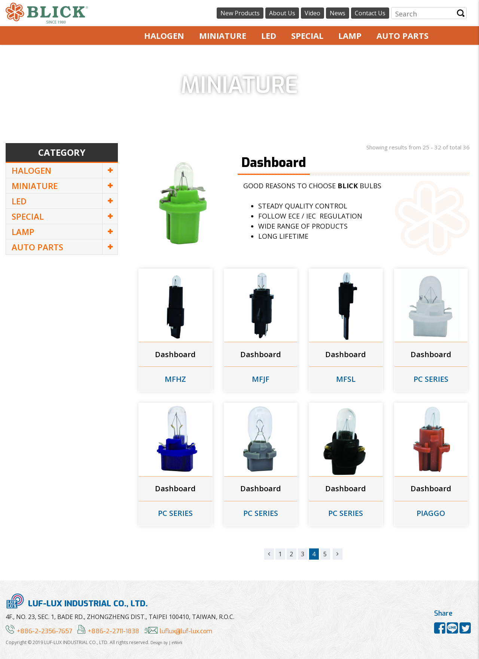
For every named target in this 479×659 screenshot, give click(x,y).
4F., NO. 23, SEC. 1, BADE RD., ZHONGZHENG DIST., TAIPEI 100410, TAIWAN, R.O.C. (120, 617)
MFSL (346, 379)
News (337, 13)
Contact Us (370, 13)
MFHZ (175, 379)
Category (61, 152)
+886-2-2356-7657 (39, 631)
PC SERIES (431, 379)
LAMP (349, 35)
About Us (282, 13)
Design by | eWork (166, 642)
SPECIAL (307, 35)
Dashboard (175, 354)
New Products (240, 13)
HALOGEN (164, 35)
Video (312, 13)
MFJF (260, 379)
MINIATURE (222, 35)
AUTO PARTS (402, 35)
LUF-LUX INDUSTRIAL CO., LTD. (77, 601)
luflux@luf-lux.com (178, 631)
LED (268, 35)
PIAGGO (431, 513)
